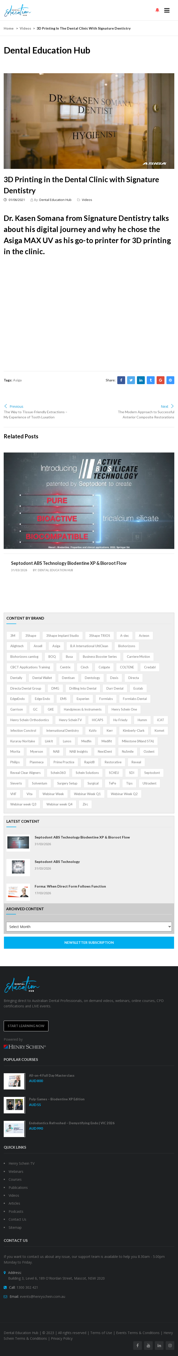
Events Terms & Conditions (138, 1332)
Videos (25, 28)
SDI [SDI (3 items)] (131, 773)
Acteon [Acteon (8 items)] (144, 636)
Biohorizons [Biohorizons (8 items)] (126, 646)
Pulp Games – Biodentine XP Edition (57, 1099)
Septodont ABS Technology (57, 861)
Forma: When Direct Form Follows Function (70, 886)
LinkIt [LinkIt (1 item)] (49, 741)
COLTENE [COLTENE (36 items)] (127, 667)
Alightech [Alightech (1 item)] (17, 646)
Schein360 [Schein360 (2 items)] (58, 773)
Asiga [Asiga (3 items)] (56, 646)
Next (167, 406)
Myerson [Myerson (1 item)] (36, 751)
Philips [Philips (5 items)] (15, 762)
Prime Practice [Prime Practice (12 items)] (64, 762)
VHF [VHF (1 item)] (13, 794)
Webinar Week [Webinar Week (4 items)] (53, 794)
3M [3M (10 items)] (12, 636)
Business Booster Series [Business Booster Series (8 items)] (100, 657)
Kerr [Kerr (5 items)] (110, 730)
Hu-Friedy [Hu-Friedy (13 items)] (120, 720)
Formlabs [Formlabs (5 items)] (106, 699)
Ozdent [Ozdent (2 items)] (149, 751)
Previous (13, 406)
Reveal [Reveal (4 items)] (136, 762)
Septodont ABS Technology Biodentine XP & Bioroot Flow (68, 563)
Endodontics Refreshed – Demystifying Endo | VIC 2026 (72, 1123)
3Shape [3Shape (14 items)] (30, 636)
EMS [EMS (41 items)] (63, 699)
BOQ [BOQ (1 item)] (52, 657)
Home (9, 28)
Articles (14, 1203)
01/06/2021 (14, 199)
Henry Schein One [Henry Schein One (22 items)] (124, 709)
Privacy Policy (62, 1338)
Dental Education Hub (55, 199)
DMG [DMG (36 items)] (55, 688)
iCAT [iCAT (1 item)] (160, 720)
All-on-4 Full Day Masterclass (51, 1075)
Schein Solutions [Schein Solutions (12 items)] (87, 773)
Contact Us (17, 1219)
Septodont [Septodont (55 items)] (152, 773)
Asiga (17, 380)
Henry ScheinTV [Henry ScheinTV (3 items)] (70, 720)
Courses (15, 1179)
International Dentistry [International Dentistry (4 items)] (62, 730)
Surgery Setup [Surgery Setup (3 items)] (67, 783)
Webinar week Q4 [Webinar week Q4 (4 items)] (59, 804)
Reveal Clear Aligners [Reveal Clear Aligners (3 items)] (25, 773)
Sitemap (15, 1227)
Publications (18, 1187)
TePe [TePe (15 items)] (112, 783)
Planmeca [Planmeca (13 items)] (37, 762)
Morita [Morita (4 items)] (15, 751)
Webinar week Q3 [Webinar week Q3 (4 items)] (23, 804)
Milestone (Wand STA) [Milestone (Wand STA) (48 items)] (138, 741)
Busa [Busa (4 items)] (69, 657)
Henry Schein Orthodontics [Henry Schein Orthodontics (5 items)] (29, 720)
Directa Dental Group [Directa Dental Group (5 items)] (25, 688)
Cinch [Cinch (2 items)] (85, 667)
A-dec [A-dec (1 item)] (124, 636)
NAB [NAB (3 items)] (56, 751)
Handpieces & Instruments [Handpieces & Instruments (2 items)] (83, 709)
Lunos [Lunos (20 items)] (67, 741)
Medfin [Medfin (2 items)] (86, 741)
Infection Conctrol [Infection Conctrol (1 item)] (23, 730)
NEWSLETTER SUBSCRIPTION (89, 942)
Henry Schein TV (21, 1163)
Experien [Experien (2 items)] (83, 699)
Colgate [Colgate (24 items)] (104, 667)
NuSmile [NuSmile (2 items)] (128, 751)
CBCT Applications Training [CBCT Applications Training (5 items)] (30, 667)
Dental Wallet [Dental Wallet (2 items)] (42, 678)
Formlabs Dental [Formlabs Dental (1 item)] (135, 699)
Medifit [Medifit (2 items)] (107, 741)
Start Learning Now (26, 1026)
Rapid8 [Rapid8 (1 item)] (89, 762)
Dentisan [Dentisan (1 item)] (68, 678)
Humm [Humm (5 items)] (142, 720)
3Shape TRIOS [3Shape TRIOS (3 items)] (99, 636)
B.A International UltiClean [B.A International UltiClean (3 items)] (89, 646)
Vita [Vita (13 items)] (29, 794)
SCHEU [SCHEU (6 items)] (114, 773)
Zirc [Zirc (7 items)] (85, 804)
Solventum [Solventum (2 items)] (39, 783)
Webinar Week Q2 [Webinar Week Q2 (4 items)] (124, 794)
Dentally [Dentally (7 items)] (16, 678)
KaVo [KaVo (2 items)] (93, 730)
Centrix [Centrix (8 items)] (65, 667)
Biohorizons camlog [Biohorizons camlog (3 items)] (24, 657)
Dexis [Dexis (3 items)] (114, 678)
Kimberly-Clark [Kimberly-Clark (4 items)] (134, 730)
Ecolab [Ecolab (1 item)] (138, 688)
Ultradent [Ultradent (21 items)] (149, 783)
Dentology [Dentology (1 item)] (92, 678)
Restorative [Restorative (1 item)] (113, 762)
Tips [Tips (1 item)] (129, 783)
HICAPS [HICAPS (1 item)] (97, 720)
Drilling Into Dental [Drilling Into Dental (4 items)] (82, 688)
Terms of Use (101, 1332)
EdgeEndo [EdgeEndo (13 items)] (17, 699)
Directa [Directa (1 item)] (133, 678)
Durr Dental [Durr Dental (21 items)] (114, 688)
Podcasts (16, 1211)
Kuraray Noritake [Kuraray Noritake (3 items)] (22, 741)
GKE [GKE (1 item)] (51, 709)
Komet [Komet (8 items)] (159, 730)
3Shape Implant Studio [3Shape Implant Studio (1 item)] (62, 636)
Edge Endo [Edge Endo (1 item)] (42, 699)
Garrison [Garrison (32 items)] (16, 709)
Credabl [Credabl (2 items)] (150, 667)
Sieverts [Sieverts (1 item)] (16, 783)
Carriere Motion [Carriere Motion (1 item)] (138, 657)
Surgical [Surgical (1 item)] (93, 783)
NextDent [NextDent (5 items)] (105, 751)
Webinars (16, 1171)
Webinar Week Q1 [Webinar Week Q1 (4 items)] (87, 794)
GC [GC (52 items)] (35, 709)
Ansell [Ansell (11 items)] (38, 646)
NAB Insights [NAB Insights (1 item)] (79, 751)
